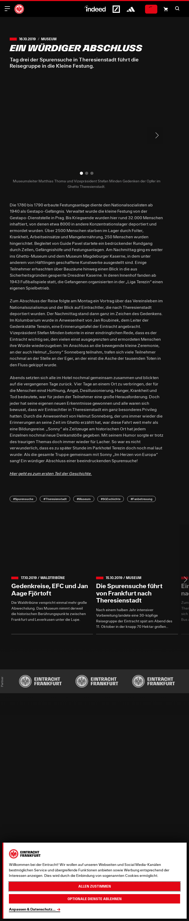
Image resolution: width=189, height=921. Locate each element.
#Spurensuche (23, 499)
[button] (177, 8)
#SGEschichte (110, 499)
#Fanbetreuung (141, 499)
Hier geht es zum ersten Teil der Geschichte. (51, 473)
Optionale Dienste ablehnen (95, 899)
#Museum (84, 499)
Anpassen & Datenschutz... (32, 909)
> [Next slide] (155, 135)
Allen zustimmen (94, 886)
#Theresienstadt (55, 499)
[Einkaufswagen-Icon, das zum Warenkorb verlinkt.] (166, 9)
